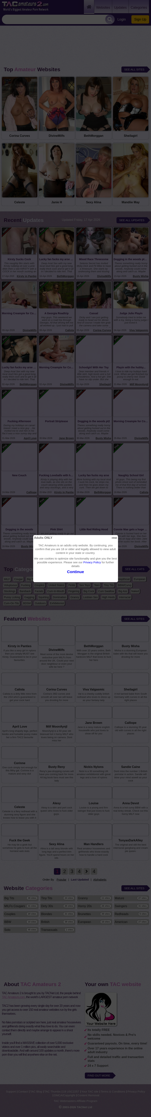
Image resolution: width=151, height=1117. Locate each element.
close (114, 538)
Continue (75, 572)
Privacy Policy (92, 562)
